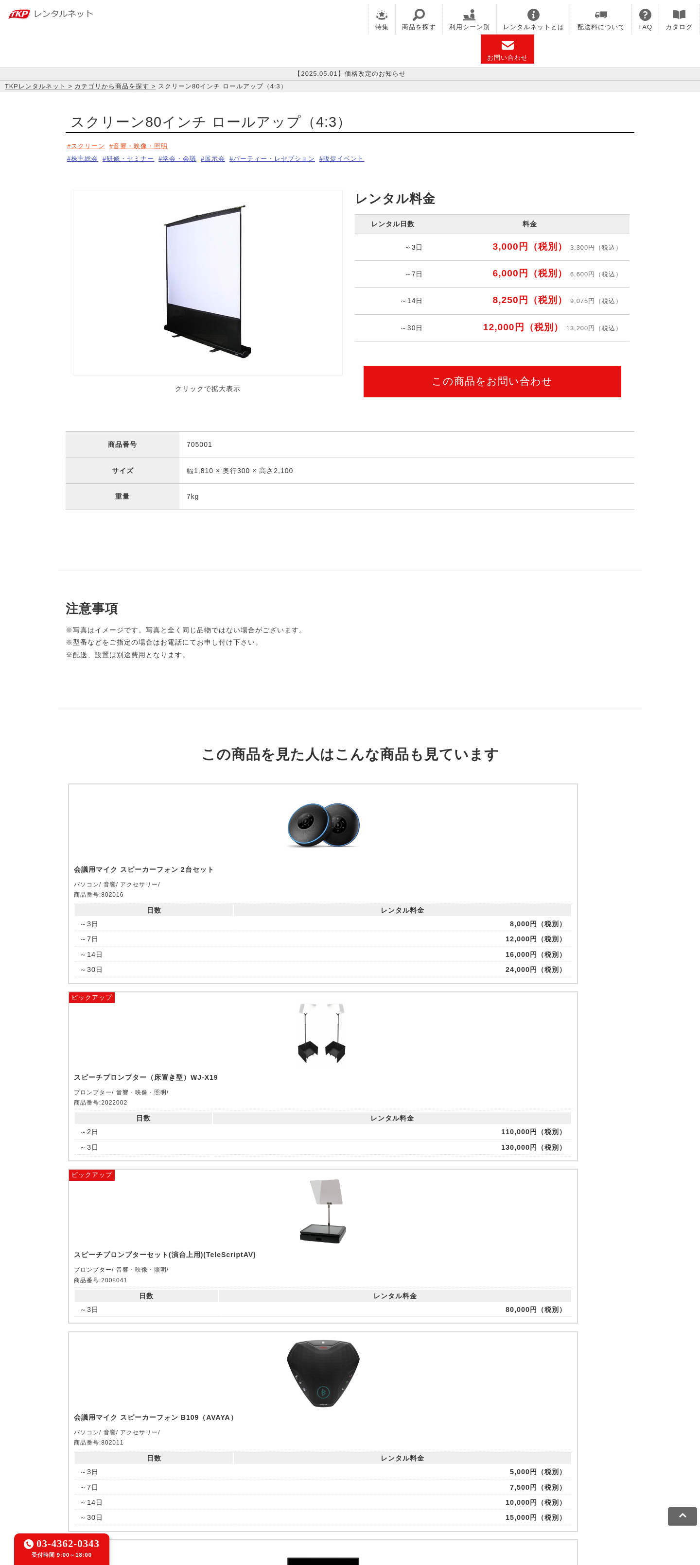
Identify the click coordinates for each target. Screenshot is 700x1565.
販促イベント (377, 157)
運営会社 (336, 1490)
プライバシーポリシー (162, 1490)
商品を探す (419, 20)
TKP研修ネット (394, 1445)
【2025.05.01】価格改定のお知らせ (350, 74)
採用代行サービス (419, 1458)
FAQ (645, 20)
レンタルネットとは (533, 20)
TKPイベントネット (539, 1445)
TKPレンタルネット (35, 86)
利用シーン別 (469, 20)
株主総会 (86, 157)
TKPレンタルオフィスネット (236, 1445)
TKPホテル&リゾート (326, 1445)
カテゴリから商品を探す (111, 86)
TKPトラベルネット (488, 1458)
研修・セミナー (137, 157)
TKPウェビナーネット (462, 1445)
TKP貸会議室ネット (123, 1445)
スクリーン (89, 146)
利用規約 (104, 1490)
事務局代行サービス (350, 1458)
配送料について (601, 20)
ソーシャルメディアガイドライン (260, 1490)
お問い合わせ (507, 50)
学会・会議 (193, 157)
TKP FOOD (291, 1458)
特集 (382, 20)
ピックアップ (234, 784)
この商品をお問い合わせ (492, 377)
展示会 (234, 157)
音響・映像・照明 (148, 146)
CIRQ (172, 1445)
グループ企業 (380, 1490)
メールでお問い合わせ (350, 1325)
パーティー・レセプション (300, 157)
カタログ (679, 20)
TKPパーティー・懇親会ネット (214, 1458)
